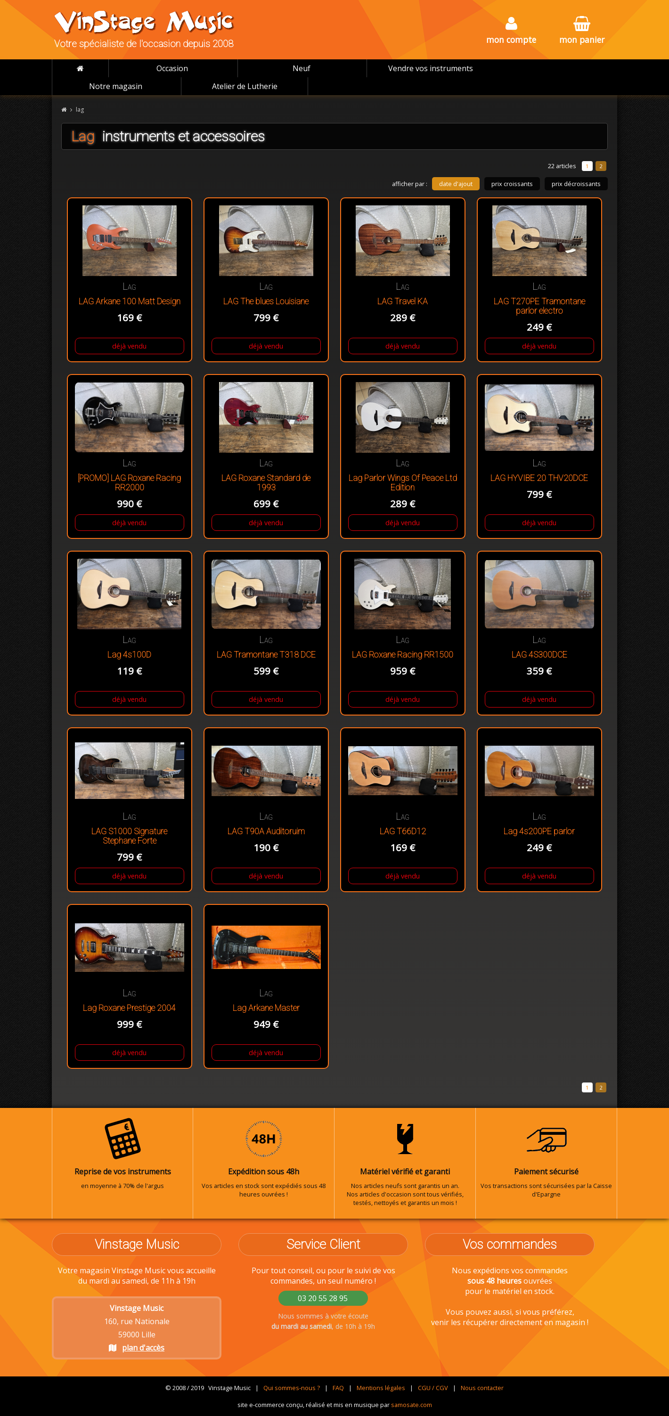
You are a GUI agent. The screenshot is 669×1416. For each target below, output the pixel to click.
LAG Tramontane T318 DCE (266, 654)
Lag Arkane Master (266, 1008)
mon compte (511, 30)
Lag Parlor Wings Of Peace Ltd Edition (403, 482)
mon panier (581, 30)
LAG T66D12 (403, 831)
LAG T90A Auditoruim (266, 831)
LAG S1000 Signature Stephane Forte (129, 836)
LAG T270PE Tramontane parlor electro (539, 306)
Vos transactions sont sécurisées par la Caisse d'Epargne (546, 1157)
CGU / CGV (433, 1387)
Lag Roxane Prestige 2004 (129, 1008)
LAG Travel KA (402, 301)
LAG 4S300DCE (539, 654)
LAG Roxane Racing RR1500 (402, 654)
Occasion (172, 68)
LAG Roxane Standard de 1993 (265, 482)
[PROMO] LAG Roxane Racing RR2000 (129, 482)
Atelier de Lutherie (244, 86)
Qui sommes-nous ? (291, 1387)
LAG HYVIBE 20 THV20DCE (539, 478)
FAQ (338, 1387)
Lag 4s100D (129, 654)
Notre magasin (115, 86)
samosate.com (411, 1404)
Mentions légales (381, 1387)
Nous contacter (482, 1387)
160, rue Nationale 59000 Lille (137, 1328)
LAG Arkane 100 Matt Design (129, 301)
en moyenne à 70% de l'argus (122, 1153)
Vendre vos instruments (430, 68)
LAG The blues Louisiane (266, 301)
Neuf (301, 68)
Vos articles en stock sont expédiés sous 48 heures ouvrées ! (263, 1157)
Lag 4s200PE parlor (539, 831)
